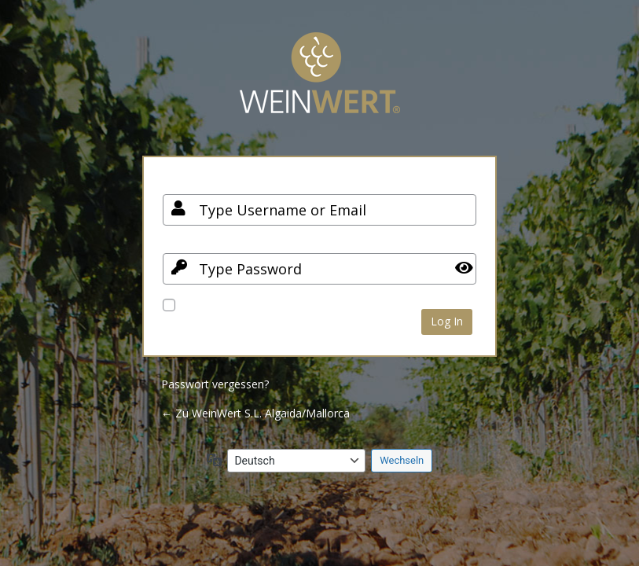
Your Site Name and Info (320, 84)
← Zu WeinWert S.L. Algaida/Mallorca (255, 413)
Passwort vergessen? (215, 384)
